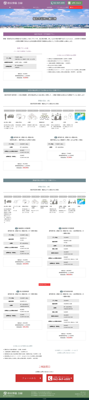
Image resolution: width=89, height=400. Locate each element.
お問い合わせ (83, 392)
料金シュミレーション (76, 7)
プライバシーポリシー (81, 395)
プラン (23, 7)
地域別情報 (49, 7)
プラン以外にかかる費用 (62, 7)
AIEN (45, 398)
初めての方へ (36, 7)
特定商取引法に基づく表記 (80, 394)
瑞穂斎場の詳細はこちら (44, 284)
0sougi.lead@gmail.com (9, 395)
